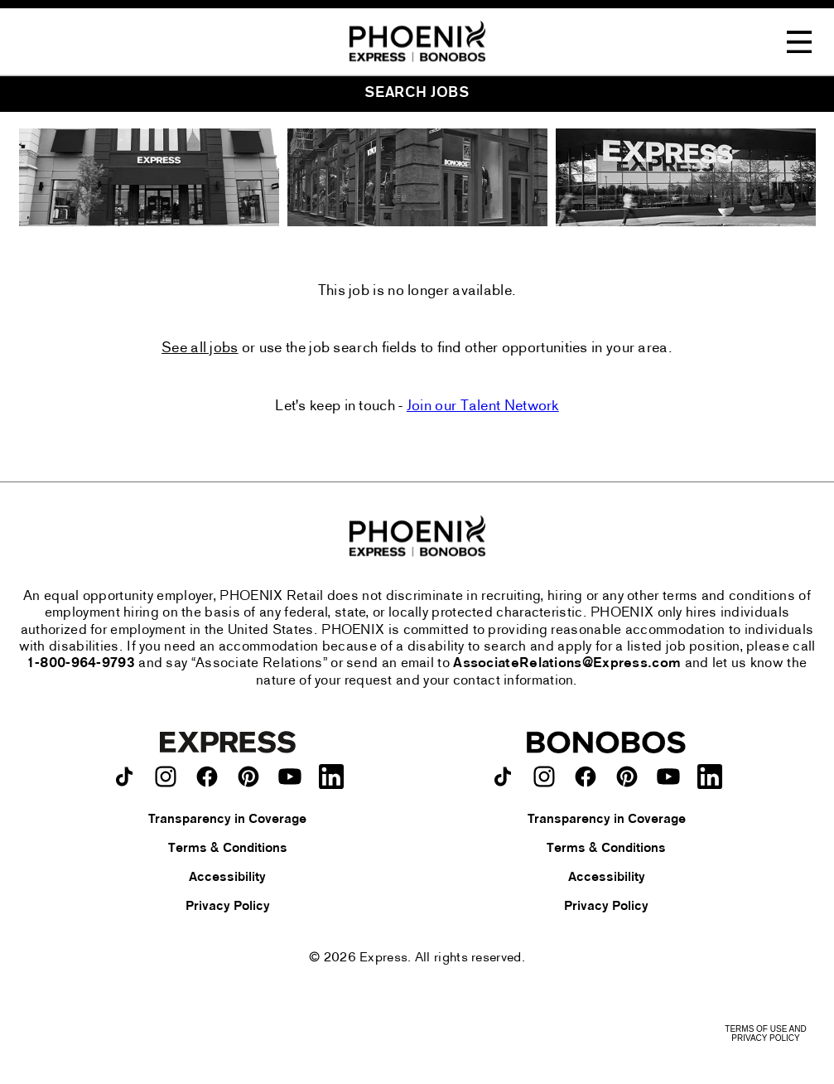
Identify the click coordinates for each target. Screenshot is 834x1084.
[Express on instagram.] (165, 776)
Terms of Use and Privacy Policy (765, 1033)
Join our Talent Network (483, 406)
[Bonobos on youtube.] (668, 776)
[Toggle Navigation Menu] (799, 42)
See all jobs (200, 349)
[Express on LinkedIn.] (331, 776)
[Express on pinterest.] (248, 776)
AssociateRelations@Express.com (567, 664)
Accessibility (227, 878)
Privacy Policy (228, 907)
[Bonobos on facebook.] (585, 776)
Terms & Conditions (227, 849)
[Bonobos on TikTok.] (502, 776)
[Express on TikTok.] (124, 776)
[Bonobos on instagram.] (544, 776)
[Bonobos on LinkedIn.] (709, 776)
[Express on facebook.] (207, 776)
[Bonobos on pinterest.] (627, 776)
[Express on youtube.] (289, 776)
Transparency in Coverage (227, 820)
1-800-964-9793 (81, 664)
